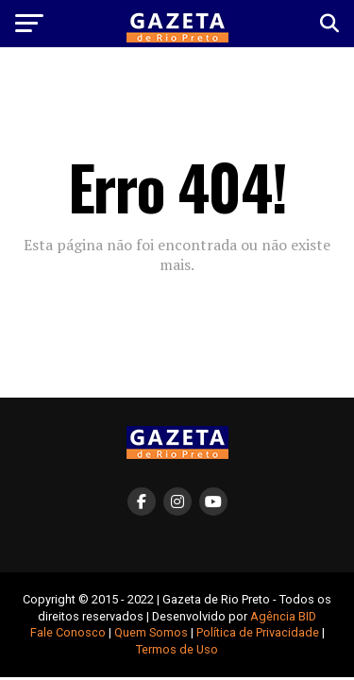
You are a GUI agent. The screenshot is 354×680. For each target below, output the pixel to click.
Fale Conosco (68, 632)
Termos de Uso (177, 649)
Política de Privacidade (257, 632)
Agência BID (283, 616)
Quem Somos (151, 632)
